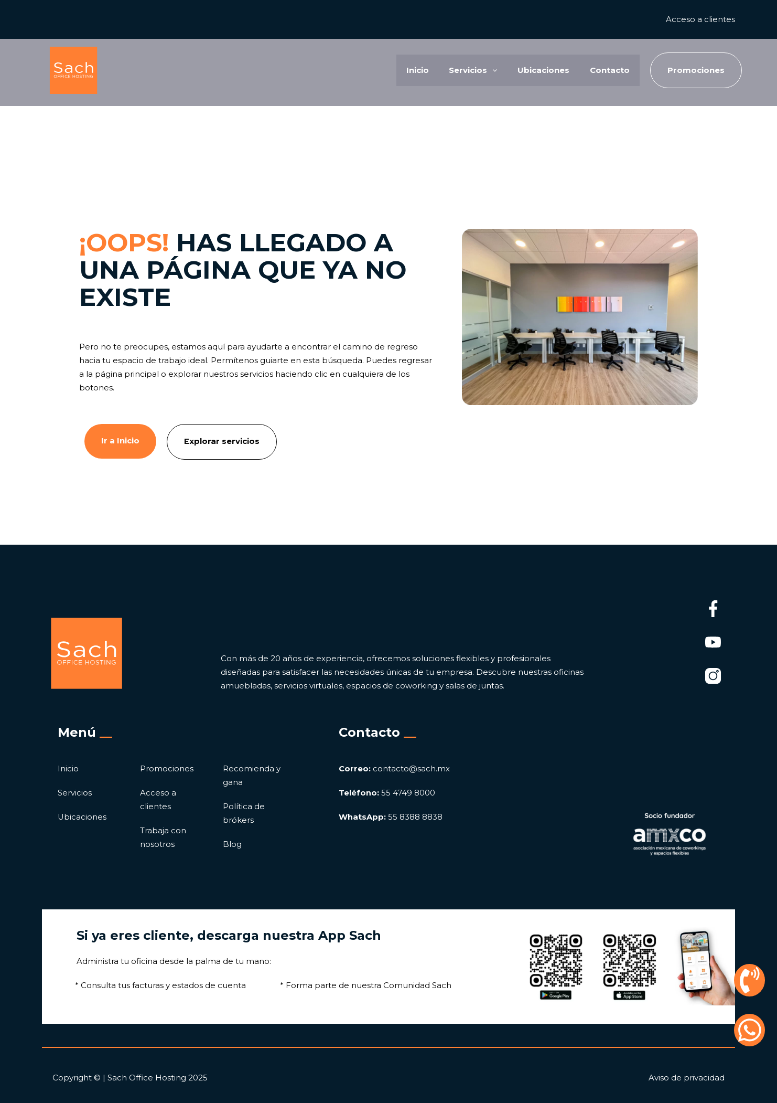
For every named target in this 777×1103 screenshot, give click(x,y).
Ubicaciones (542, 70)
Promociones (166, 768)
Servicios (75, 793)
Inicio (415, 70)
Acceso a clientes (700, 19)
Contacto (609, 70)
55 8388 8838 (391, 817)
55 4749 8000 (387, 793)
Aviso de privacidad (687, 1077)
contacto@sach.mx (394, 768)
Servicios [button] (471, 70)
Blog (232, 844)
